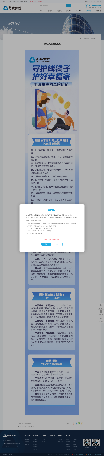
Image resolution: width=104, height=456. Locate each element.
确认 (46, 244)
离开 (57, 244)
